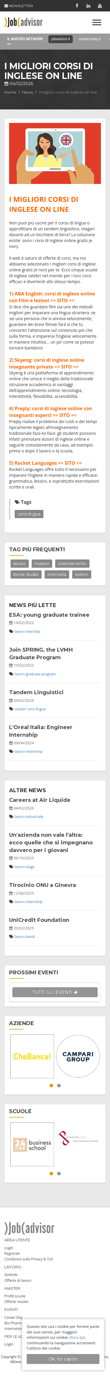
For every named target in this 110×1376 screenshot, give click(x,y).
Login (8, 1247)
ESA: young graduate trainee (49, 615)
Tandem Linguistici (36, 692)
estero (81, 574)
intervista (57, 574)
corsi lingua (29, 514)
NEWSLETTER (18, 6)
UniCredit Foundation (39, 920)
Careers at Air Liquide (39, 800)
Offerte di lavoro (17, 1280)
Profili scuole (14, 1296)
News (27, 92)
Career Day (13, 1317)
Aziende (10, 1274)
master (42, 563)
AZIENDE (21, 1023)
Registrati (12, 1253)
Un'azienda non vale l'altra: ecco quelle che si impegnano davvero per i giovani (51, 842)
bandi (30, 936)
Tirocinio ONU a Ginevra (42, 885)
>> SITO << (62, 300)
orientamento (72, 563)
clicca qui (77, 1337)
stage (30, 866)
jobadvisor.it (60, 39)
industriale (34, 816)
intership (33, 631)
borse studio (26, 574)
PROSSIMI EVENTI (33, 972)
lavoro (19, 563)
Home (10, 92)
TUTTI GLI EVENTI (55, 992)
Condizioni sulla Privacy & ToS (28, 1259)
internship (34, 751)
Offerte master (16, 1301)
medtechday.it (89, 39)
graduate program (41, 674)
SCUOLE (20, 1111)
